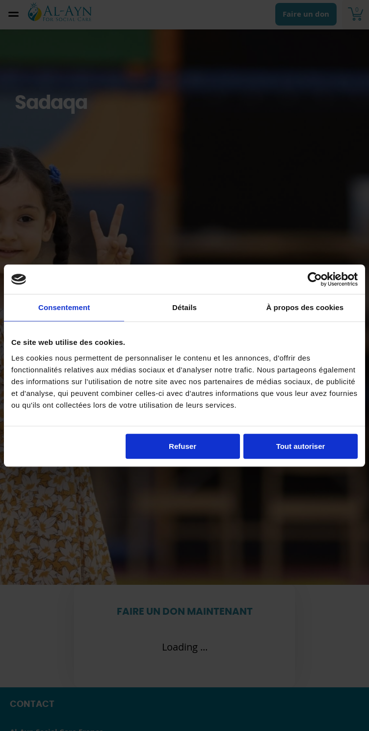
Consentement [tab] (64, 307)
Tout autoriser (300, 446)
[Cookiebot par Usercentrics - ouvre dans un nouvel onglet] (315, 279)
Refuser (182, 446)
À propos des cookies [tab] (304, 307)
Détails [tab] (184, 307)
